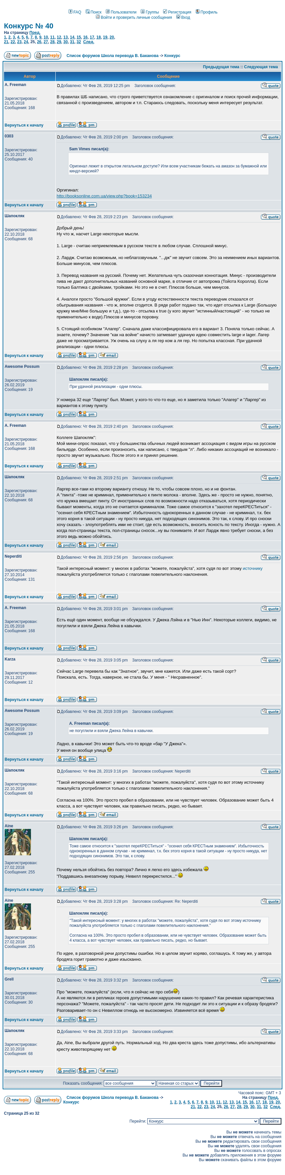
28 (52, 42)
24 (26, 42)
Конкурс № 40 (28, 26)
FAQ (75, 12)
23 (19, 42)
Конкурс (172, 55)
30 (65, 42)
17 (92, 37)
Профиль (207, 12)
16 (85, 37)
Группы (150, 12)
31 (72, 42)
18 (98, 37)
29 (59, 42)
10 (45, 37)
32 (78, 42)
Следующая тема (261, 67)
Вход (183, 17)
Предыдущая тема (221, 67)
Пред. (35, 32)
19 (105, 37)
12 (59, 37)
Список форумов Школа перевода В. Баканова (112, 55)
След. (88, 42)
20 (112, 37)
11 (52, 37)
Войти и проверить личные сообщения (134, 17)
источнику (253, 568)
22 (13, 42)
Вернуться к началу (24, 125)
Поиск (93, 12)
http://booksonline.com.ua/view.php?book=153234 (104, 195)
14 (72, 37)
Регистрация (177, 12)
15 (78, 37)
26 (39, 42)
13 (65, 37)
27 (45, 42)
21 (6, 42)
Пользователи (121, 12)
